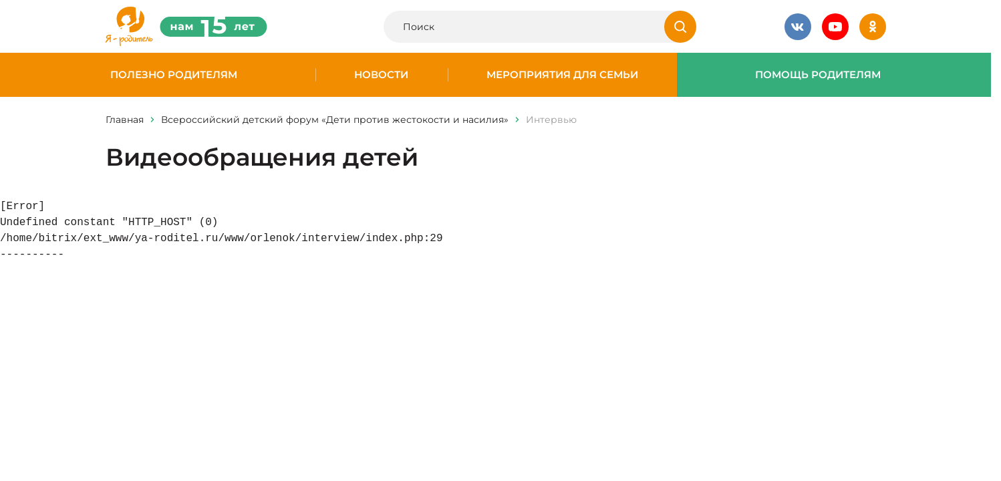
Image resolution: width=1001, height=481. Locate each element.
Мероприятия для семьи (562, 75)
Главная (125, 120)
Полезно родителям (173, 75)
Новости (381, 75)
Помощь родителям (818, 75)
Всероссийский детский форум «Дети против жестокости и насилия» (335, 120)
